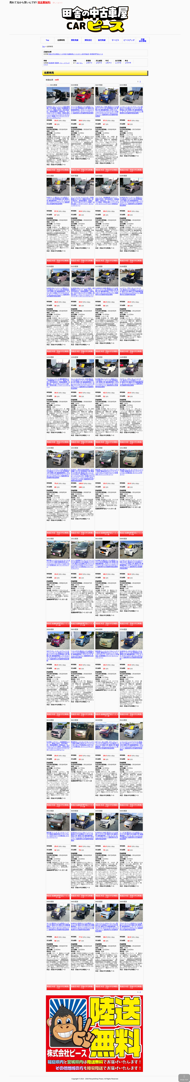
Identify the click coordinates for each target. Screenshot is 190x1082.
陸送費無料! (44, 2)
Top (43, 46)
